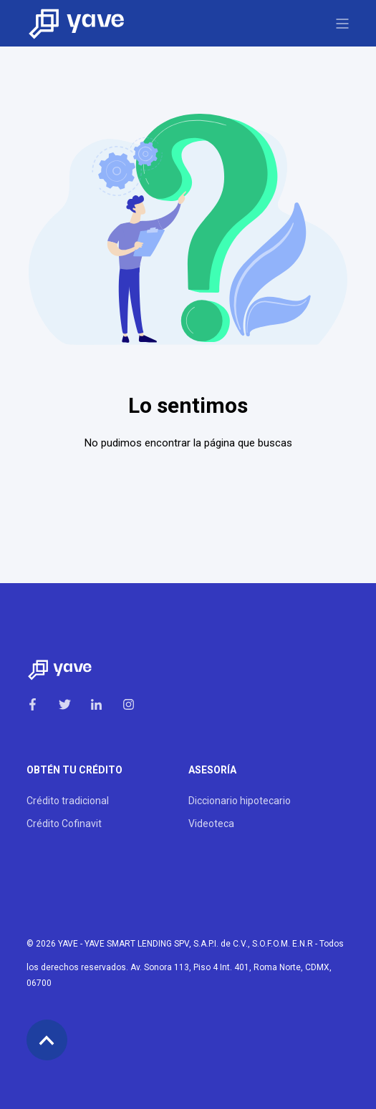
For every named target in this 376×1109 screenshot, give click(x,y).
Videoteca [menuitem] (211, 823)
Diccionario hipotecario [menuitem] (239, 800)
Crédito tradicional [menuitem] (67, 800)
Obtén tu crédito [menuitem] (74, 770)
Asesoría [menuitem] (212, 770)
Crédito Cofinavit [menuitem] (64, 823)
